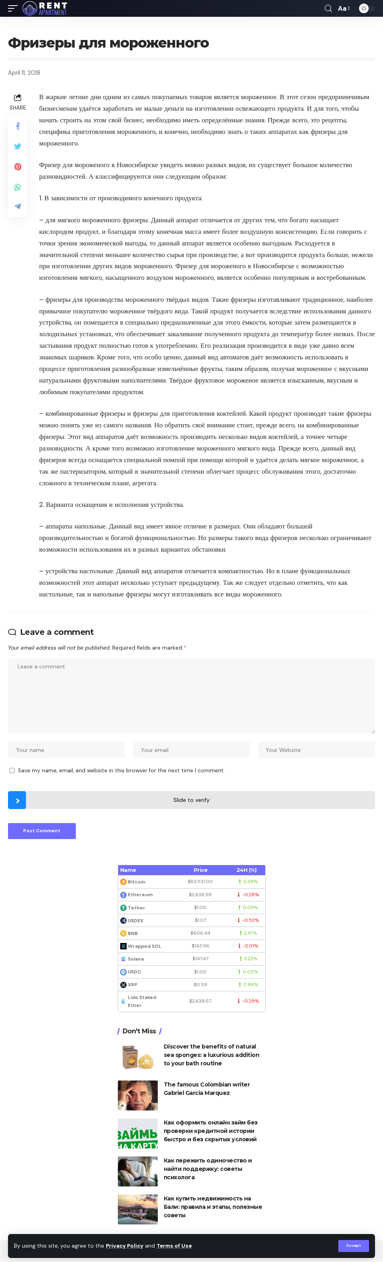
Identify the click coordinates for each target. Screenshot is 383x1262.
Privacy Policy (125, 1246)
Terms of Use (176, 1246)
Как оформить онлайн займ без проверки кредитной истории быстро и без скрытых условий (211, 1131)
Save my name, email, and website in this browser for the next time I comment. (121, 771)
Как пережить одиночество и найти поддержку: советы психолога (208, 1169)
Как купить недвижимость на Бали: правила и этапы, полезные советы (213, 1207)
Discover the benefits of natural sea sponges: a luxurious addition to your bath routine (212, 1055)
